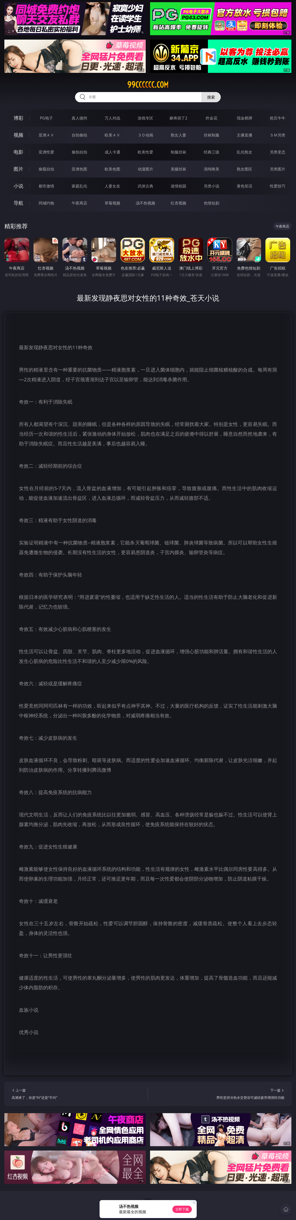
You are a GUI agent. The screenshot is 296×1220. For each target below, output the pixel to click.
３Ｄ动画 (145, 135)
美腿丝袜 (178, 169)
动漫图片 (145, 169)
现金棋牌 (244, 118)
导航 (18, 203)
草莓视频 (112, 203)
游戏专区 (145, 118)
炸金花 (211, 118)
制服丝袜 (178, 152)
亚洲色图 (79, 169)
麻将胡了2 (178, 118)
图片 (18, 169)
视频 (18, 135)
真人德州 (79, 118)
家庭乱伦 (79, 186)
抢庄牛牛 (277, 118)
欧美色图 (112, 169)
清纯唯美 (211, 169)
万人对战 (112, 118)
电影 (18, 152)
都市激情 (46, 186)
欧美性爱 (145, 152)
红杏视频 (178, 203)
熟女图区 (244, 169)
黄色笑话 (244, 186)
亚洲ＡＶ (46, 135)
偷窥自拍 (46, 169)
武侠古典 (145, 186)
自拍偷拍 (79, 135)
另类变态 (277, 152)
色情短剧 (211, 203)
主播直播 (244, 135)
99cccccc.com (148, 85)
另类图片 (277, 169)
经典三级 (211, 152)
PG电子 (46, 118)
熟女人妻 (178, 135)
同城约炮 (46, 203)
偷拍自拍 (79, 152)
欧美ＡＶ (112, 135)
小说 (18, 186)
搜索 (211, 97)
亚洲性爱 (46, 152)
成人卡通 (112, 152)
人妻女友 (112, 186)
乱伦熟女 (244, 152)
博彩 (18, 118)
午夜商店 (79, 203)
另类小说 (211, 186)
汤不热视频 (145, 203)
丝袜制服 (211, 135)
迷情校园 (178, 186)
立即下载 (182, 1209)
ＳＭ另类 (277, 135)
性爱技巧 (277, 186)
